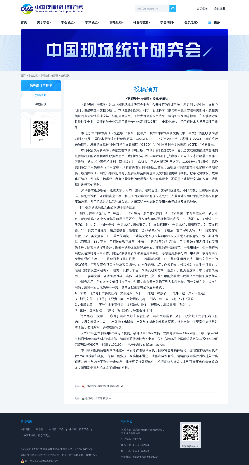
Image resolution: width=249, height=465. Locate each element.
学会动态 (68, 22)
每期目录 (40, 104)
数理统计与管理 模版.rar (97, 398)
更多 (217, 22)
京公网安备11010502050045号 (39, 461)
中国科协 (25, 429)
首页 (24, 22)
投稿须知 (65, 75)
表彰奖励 (116, 22)
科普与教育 (141, 22)
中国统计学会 (56, 429)
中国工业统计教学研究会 (37, 435)
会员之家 (191, 22)
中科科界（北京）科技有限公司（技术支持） (74, 455)
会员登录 (202, 8)
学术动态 (92, 22)
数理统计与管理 (49, 75)
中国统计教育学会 (79, 429)
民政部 (39, 429)
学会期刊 (167, 22)
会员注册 (219, 8)
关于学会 (44, 22)
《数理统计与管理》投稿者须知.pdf (102, 386)
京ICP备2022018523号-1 (34, 455)
